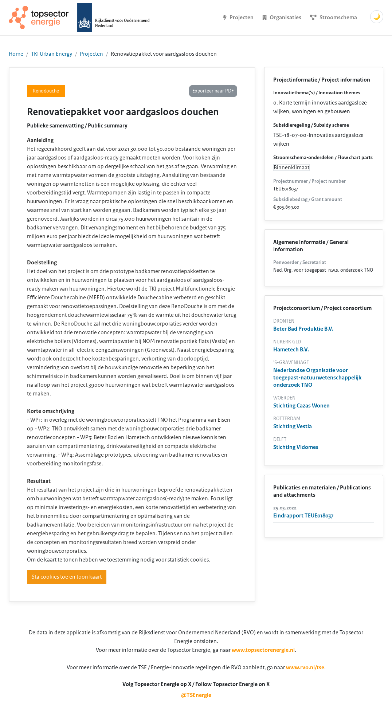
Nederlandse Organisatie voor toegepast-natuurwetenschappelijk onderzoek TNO (317, 377)
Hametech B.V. (291, 349)
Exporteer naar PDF (213, 91)
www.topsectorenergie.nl (263, 650)
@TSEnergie (196, 695)
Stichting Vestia (292, 426)
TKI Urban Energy (51, 54)
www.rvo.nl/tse (305, 667)
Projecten (91, 54)
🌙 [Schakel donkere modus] (376, 17)
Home (16, 54)
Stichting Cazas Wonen (301, 406)
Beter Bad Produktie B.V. (303, 329)
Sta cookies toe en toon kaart (67, 577)
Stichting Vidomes (295, 447)
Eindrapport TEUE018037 (303, 516)
